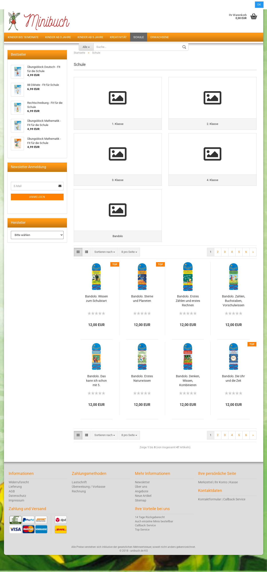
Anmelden (37, 206)
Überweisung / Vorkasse (88, 503)
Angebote (141, 508)
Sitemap (140, 517)
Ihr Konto (220, 499)
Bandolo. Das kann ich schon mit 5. (96, 397)
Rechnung (79, 508)
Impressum (16, 517)
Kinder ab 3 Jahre (58, 37)
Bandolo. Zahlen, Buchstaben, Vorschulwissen (233, 317)
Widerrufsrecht (19, 499)
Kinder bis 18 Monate (23, 37)
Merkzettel (205, 499)
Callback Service (234, 516)
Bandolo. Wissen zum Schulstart (96, 315)
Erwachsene (159, 37)
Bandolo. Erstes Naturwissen (142, 395)
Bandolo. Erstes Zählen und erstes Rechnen (188, 317)
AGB (12, 508)
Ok (259, 4)
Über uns (141, 503)
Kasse (233, 499)
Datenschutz (17, 513)
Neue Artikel (143, 513)
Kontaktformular (209, 516)
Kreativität (118, 37)
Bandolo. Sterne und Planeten (142, 315)
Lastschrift (79, 499)
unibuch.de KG (139, 567)
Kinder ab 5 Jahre (90, 37)
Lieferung (15, 503)
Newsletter (142, 499)
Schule (138, 37)
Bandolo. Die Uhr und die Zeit (233, 395)
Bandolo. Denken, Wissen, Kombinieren (188, 397)
